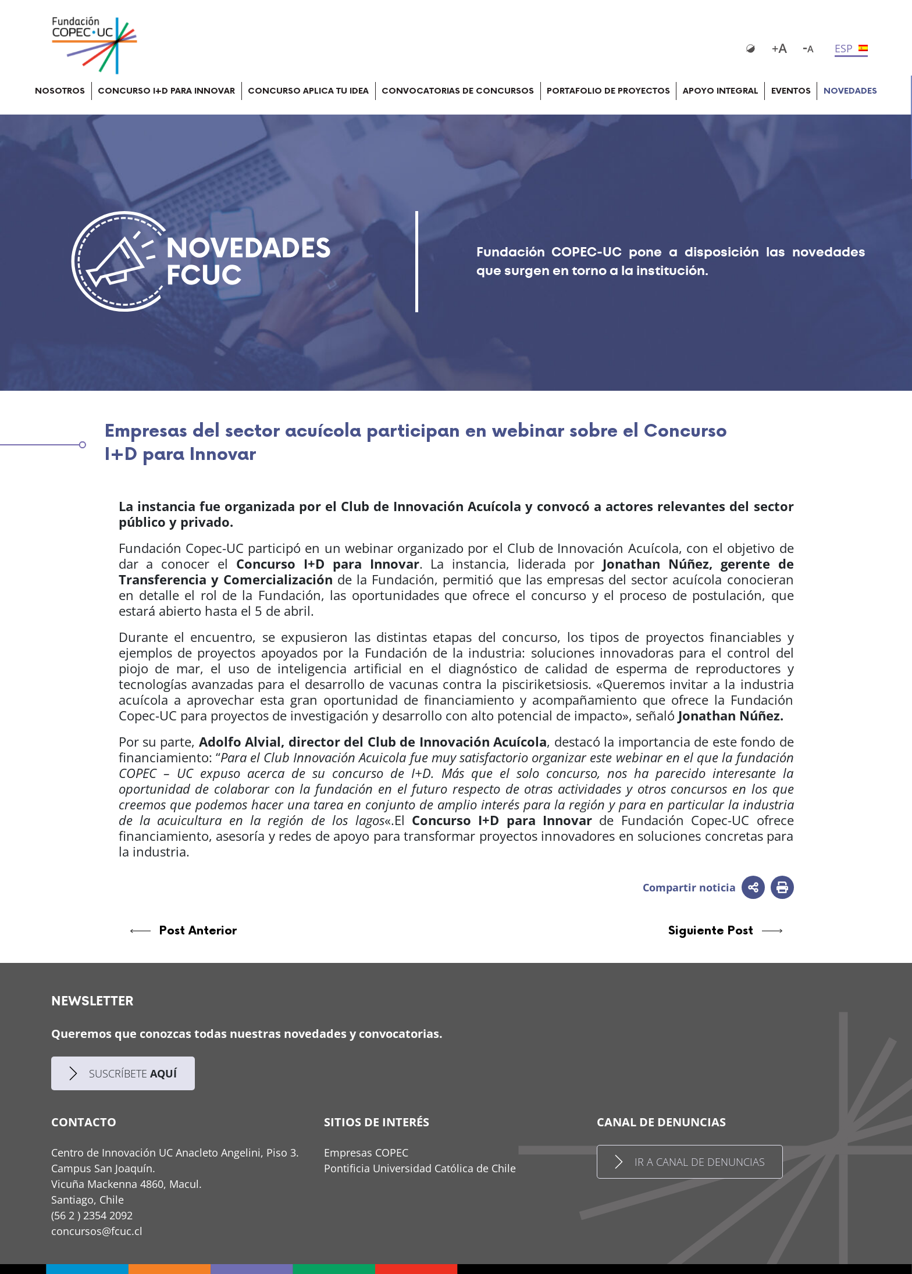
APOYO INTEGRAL (720, 91)
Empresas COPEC (366, 1152)
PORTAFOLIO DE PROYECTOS (608, 91)
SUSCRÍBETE (123, 1074)
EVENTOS (791, 91)
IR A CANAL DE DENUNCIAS (690, 1161)
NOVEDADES (850, 91)
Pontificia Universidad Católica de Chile (420, 1168)
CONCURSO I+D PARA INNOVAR (166, 91)
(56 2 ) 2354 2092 (92, 1215)
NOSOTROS (60, 91)
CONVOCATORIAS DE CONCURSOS (458, 91)
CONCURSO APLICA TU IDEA (308, 91)
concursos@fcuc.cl (96, 1231)
